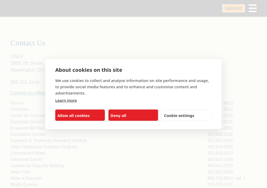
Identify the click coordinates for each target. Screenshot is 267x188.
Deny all (118, 115)
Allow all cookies (73, 115)
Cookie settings (179, 115)
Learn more (66, 100)
